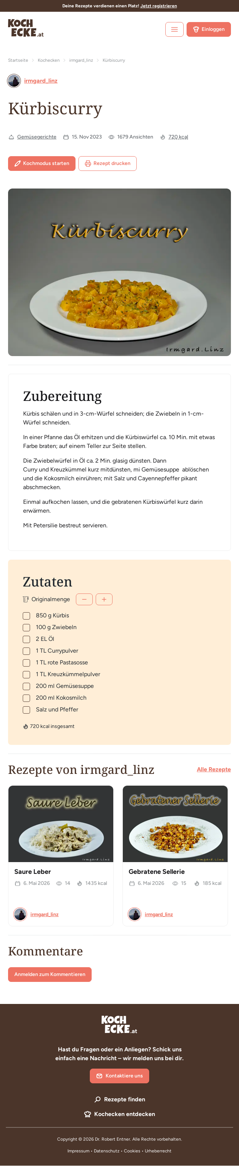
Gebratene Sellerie (157, 872)
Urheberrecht (158, 1151)
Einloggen (209, 29)
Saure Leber (32, 872)
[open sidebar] (174, 29)
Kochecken (49, 60)
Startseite (18, 60)
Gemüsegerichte (36, 137)
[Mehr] (104, 599)
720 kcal (178, 137)
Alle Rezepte (214, 769)
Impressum (78, 1151)
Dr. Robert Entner (112, 1139)
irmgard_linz (81, 60)
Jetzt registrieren (158, 5)
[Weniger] (84, 599)
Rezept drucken (107, 163)
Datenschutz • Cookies (117, 1151)
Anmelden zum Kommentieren (49, 974)
